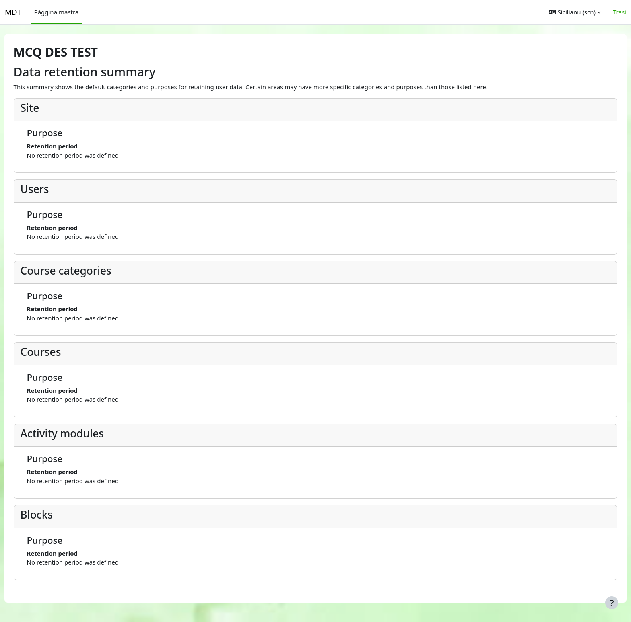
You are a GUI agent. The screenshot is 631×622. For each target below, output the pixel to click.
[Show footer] (611, 602)
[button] (574, 12)
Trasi (619, 12)
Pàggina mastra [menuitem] (56, 12)
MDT (13, 12)
